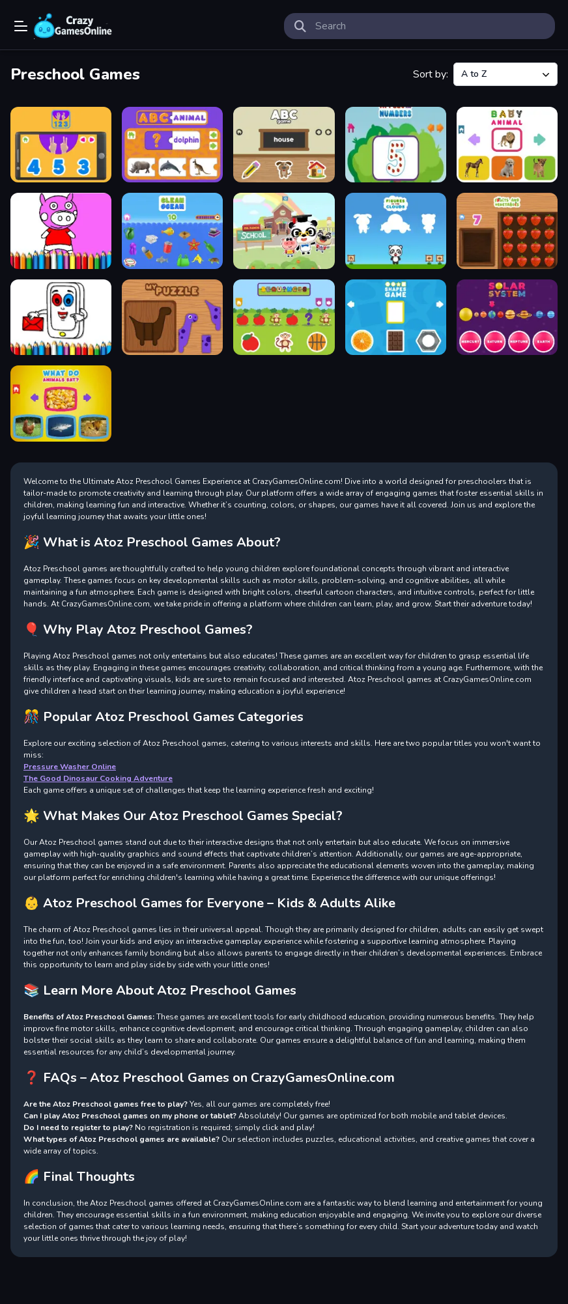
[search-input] (430, 26)
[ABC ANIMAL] (172, 144)
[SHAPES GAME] (395, 317)
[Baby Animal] (507, 144)
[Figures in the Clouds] (395, 230)
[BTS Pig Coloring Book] (60, 230)
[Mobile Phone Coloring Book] (60, 317)
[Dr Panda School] (283, 230)
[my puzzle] (172, 317)
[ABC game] (283, 144)
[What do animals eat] (60, 403)
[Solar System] (507, 317)
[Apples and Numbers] (395, 144)
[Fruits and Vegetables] (507, 230)
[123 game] (60, 144)
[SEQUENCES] (283, 317)
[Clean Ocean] (172, 230)
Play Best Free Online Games (73, 26)
